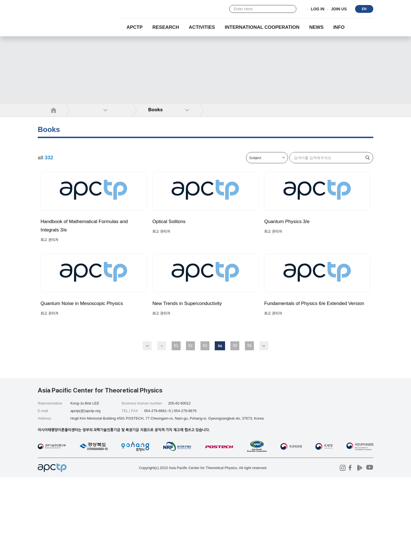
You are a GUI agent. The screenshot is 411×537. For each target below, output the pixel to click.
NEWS (316, 27)
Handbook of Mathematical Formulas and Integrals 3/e (90, 251)
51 (176, 405)
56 (249, 405)
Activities (202, 27)
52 (190, 405)
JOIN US (339, 9)
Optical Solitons (171, 247)
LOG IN (317, 9)
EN (364, 9)
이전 (161, 405)
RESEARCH (165, 27)
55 (235, 405)
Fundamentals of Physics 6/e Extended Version (311, 359)
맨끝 (263, 405)
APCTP (134, 27)
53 (205, 405)
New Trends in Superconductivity (192, 355)
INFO (339, 27)
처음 (147, 405)
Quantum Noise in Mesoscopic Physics (88, 355)
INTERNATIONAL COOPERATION (262, 27)
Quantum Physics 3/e (290, 247)
